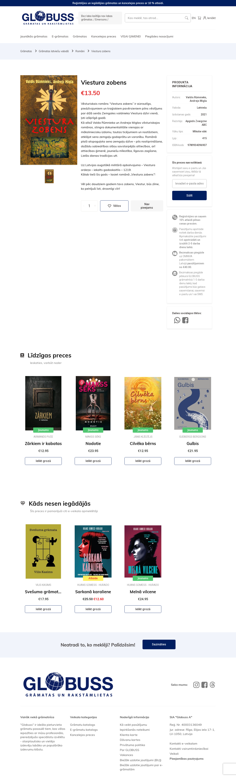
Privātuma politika (132, 745)
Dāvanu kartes (130, 740)
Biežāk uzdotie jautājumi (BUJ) (140, 760)
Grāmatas (80, 36)
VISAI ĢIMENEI (131, 36)
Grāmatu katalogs (82, 724)
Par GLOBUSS (129, 750)
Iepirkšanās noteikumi (135, 729)
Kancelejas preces (103, 36)
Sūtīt (189, 195)
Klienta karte (129, 735)
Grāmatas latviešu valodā (54, 51)
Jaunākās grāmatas (33, 36)
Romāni (79, 51)
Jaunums (43, 430)
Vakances (126, 755)
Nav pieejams (147, 205)
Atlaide (93, 578)
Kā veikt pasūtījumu (133, 724)
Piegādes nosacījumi (159, 36)
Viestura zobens (100, 51)
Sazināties (159, 644)
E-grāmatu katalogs (84, 729)
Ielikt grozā (43, 461)
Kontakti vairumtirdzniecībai (189, 748)
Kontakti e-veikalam (183, 743)
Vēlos (114, 206)
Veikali (174, 753)
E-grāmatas (60, 36)
